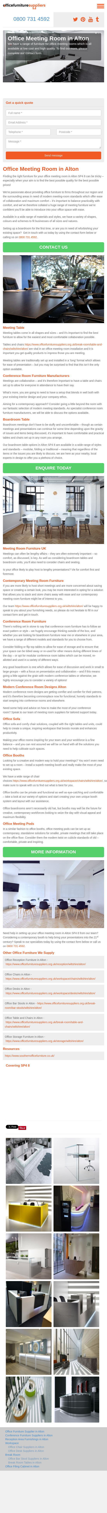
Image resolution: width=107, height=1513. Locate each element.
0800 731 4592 (31, 19)
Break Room (12, 1454)
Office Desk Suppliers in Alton (26, 1450)
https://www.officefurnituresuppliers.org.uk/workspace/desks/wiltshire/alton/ (50, 993)
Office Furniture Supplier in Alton (24, 1431)
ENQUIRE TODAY (53, 468)
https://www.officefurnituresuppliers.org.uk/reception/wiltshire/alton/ (46, 964)
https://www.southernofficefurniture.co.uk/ (29, 1055)
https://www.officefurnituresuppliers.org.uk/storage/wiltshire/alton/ (45, 1041)
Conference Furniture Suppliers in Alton (29, 1435)
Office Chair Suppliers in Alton (26, 1447)
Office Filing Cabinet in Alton (22, 1466)
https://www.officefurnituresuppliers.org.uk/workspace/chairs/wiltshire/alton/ (58, 780)
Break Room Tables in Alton (24, 1462)
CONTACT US (53, 247)
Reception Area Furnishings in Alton (26, 1439)
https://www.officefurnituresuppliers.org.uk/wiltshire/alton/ (49, 606)
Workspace (12, 1443)
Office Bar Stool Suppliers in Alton (28, 1458)
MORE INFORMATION (53, 851)
